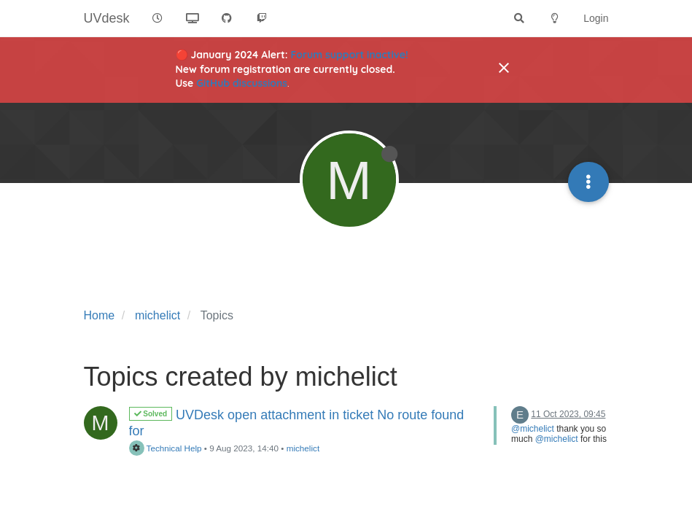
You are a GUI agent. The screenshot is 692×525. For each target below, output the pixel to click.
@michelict (532, 429)
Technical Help (165, 448)
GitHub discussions (241, 83)
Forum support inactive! (349, 54)
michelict (303, 448)
